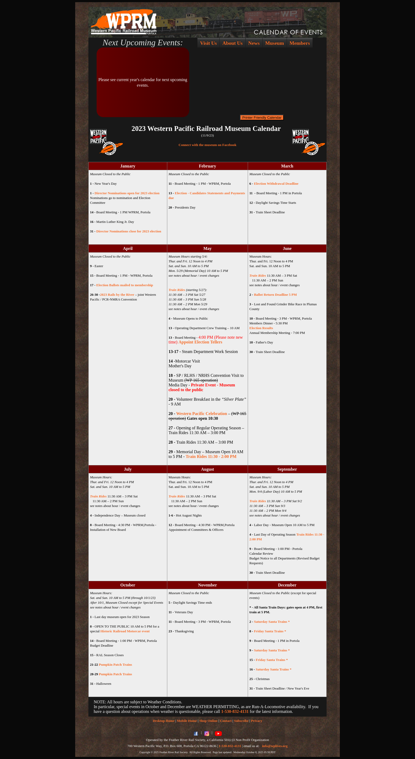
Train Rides (177, 290)
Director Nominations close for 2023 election (128, 231)
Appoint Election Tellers (200, 342)
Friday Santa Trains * (270, 631)
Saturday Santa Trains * (272, 622)
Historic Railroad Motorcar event (125, 631)
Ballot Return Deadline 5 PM (275, 295)
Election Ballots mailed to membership (124, 285)
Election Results (261, 328)
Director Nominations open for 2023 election (126, 193)
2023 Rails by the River (117, 295)
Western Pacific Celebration (202, 413)
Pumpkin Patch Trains (115, 665)
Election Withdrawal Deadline (276, 184)
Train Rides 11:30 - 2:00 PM (211, 456)
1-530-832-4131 (235, 711)
